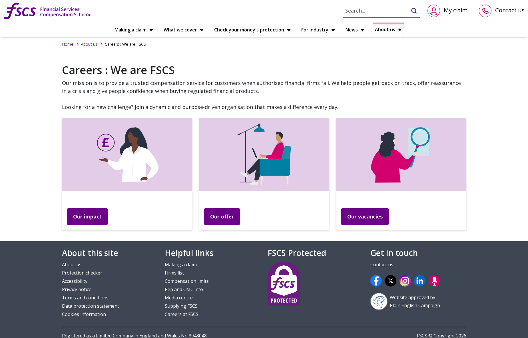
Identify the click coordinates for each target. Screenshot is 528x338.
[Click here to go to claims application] (447, 11)
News (355, 30)
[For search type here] (374, 10)
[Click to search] (411, 10)
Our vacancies (365, 216)
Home (67, 44)
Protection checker (82, 273)
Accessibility (74, 281)
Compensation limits (187, 281)
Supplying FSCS (181, 306)
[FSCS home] (47, 10)
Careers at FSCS (181, 314)
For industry (318, 30)
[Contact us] (502, 11)
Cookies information (84, 314)
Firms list (174, 273)
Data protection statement (90, 306)
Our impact (87, 216)
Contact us (381, 264)
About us (388, 29)
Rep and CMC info (184, 289)
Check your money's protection (252, 30)
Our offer (222, 216)
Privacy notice (76, 289)
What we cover (184, 30)
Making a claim (134, 30)
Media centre (179, 298)
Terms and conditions (85, 298)
